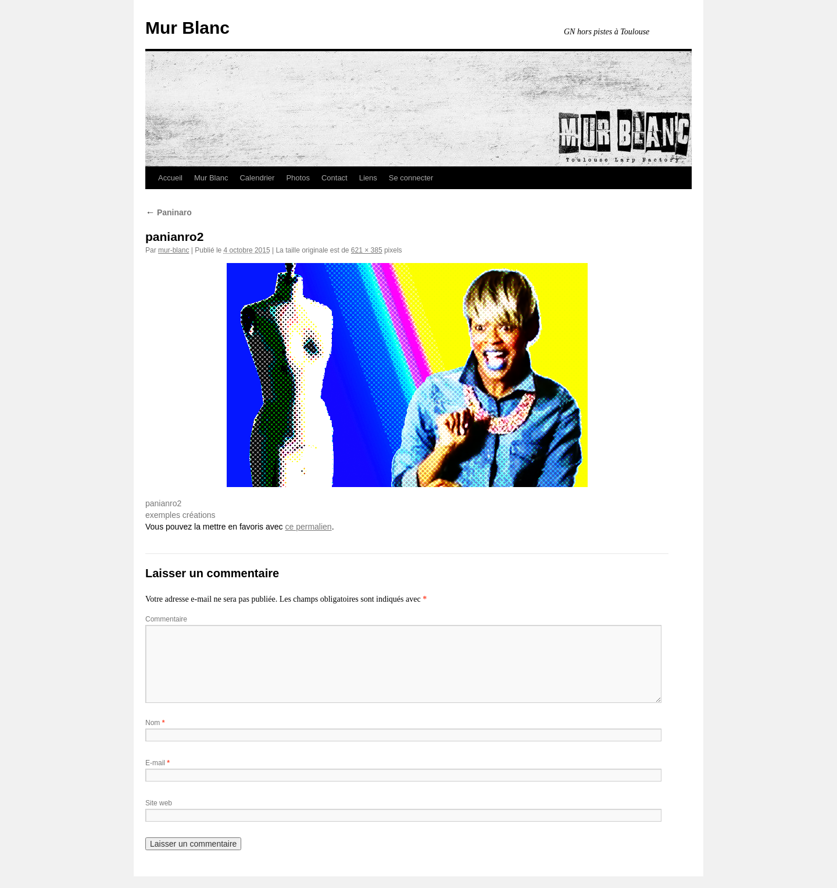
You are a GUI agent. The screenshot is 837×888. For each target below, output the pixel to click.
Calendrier (256, 177)
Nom (154, 723)
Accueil (170, 177)
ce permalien (308, 526)
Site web (158, 803)
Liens (368, 177)
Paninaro (168, 212)
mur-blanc (173, 250)
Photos (297, 177)
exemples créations (180, 515)
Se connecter (411, 177)
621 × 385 (366, 250)
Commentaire (166, 619)
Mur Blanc (187, 27)
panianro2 (163, 503)
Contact (334, 177)
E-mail (157, 763)
